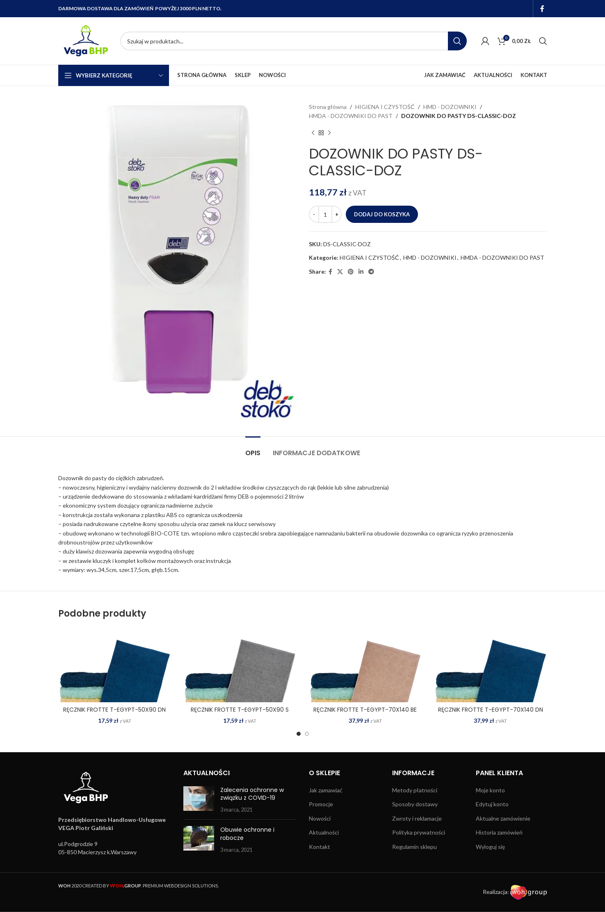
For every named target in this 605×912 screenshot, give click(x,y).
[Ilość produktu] (325, 214)
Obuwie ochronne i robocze (247, 834)
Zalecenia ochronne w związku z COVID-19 (252, 794)
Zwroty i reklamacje (417, 818)
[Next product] (329, 133)
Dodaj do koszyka (382, 214)
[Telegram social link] (371, 271)
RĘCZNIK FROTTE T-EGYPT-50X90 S (240, 710)
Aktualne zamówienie (503, 818)
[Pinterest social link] (350, 271)
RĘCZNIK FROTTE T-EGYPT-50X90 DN (114, 710)
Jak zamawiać (325, 790)
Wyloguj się (490, 846)
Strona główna (328, 106)
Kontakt (319, 846)
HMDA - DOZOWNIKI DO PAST (351, 115)
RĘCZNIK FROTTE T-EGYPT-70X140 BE (365, 710)
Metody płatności (414, 790)
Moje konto (490, 790)
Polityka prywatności (418, 832)
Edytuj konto (492, 804)
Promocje (321, 804)
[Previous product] (313, 133)
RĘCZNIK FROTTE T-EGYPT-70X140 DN (490, 710)
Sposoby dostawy (415, 804)
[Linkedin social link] (361, 271)
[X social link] (340, 271)
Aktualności (324, 832)
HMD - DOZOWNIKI (450, 106)
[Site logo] (85, 40)
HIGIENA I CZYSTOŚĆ (385, 106)
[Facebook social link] (542, 8)
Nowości (320, 818)
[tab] (252, 448)
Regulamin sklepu (414, 846)
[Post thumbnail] (198, 800)
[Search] (293, 41)
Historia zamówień (499, 832)
